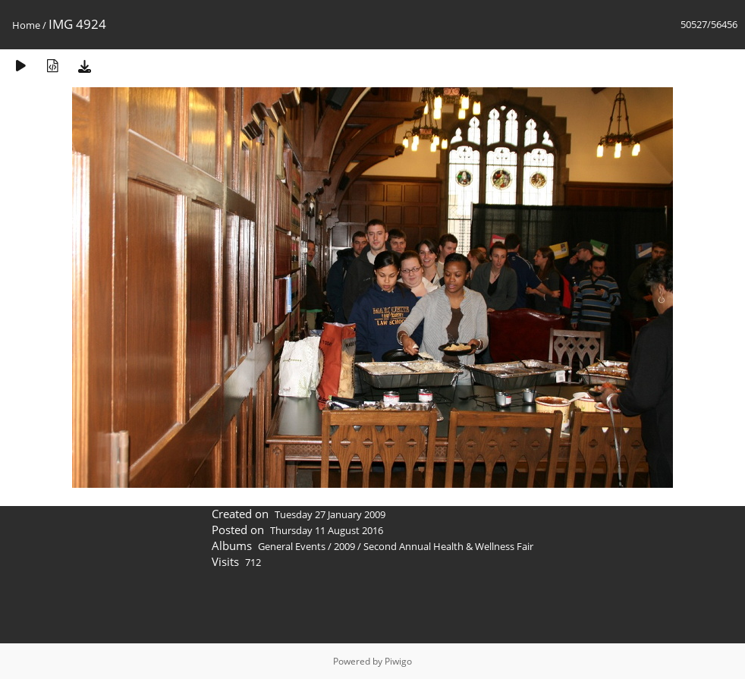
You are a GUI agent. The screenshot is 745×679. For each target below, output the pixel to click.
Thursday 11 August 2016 (326, 530)
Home (26, 25)
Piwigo (398, 661)
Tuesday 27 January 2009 (330, 514)
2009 (344, 546)
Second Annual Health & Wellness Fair (448, 546)
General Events (291, 546)
